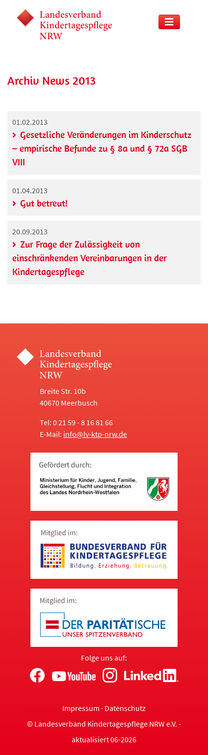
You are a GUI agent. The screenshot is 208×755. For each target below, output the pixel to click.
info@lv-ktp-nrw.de (95, 434)
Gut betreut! (44, 203)
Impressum (81, 708)
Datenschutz (125, 708)
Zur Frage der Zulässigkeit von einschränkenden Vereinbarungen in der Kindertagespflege (89, 257)
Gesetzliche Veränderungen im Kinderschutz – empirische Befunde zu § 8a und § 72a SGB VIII (101, 148)
